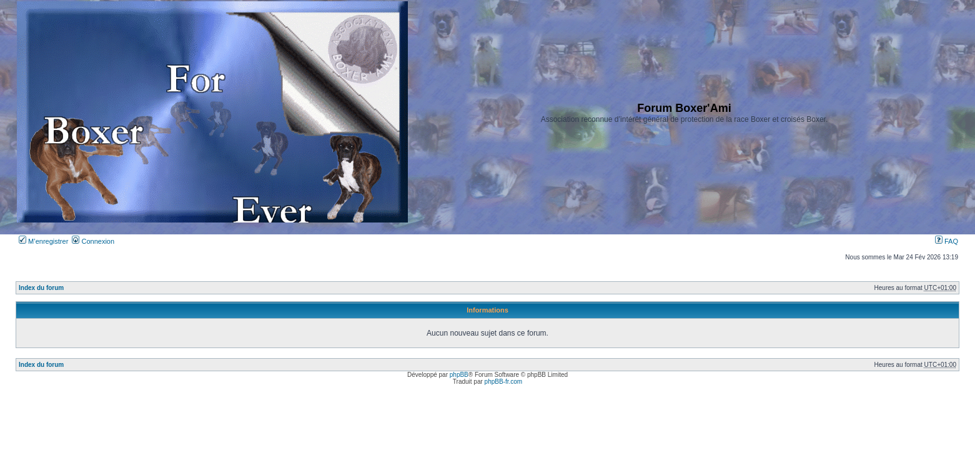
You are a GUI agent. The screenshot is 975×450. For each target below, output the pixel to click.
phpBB (459, 374)
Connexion (93, 241)
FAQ (946, 241)
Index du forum (41, 287)
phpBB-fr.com (504, 381)
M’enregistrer (43, 241)
